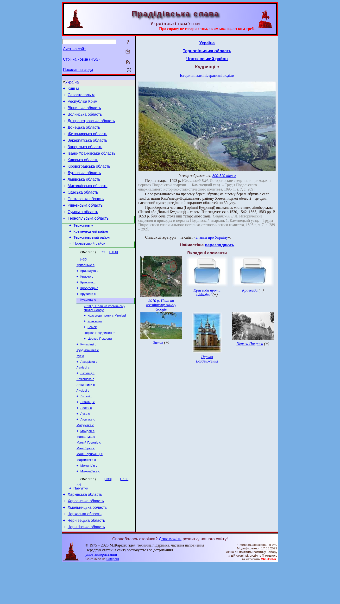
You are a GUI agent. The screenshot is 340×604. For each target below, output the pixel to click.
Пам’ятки (81, 524)
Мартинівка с (86, 494)
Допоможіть (170, 579)
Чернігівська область (86, 567)
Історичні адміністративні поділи (207, 75)
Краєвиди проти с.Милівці (107, 338)
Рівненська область (85, 219)
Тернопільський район (92, 255)
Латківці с (87, 400)
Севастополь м (81, 96)
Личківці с (87, 431)
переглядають (219, 244)
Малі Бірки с (85, 481)
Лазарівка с (88, 388)
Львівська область (84, 190)
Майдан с (87, 463)
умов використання (101, 595)
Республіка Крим (82, 104)
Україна (72, 82)
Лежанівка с (85, 406)
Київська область (83, 168)
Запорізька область (85, 154)
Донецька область (84, 132)
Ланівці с (83, 394)
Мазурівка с (85, 456)
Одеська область (83, 205)
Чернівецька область (86, 560)
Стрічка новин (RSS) (81, 59)
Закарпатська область (87, 147)
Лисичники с (85, 413)
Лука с (85, 444)
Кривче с (86, 296)
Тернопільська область (88, 233)
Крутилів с (87, 315)
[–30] (84, 277)
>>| (78, 520)
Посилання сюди (78, 70)
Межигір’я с (88, 500)
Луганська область (84, 183)
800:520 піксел (224, 176)
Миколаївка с (90, 507)
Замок (92, 350)
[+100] (124, 514)
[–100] (113, 270)
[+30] (108, 514)
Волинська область (85, 118)
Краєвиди (95, 344)
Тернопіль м (83, 241)
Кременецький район (91, 248)
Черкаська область (84, 553)
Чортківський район (89, 261)
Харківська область (85, 531)
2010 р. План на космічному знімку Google (161, 305)
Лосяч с (86, 438)
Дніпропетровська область (91, 125)
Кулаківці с (88, 369)
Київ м (73, 89)
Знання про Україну (211, 237)
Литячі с (86, 425)
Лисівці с (82, 419)
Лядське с (87, 450)
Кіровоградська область (89, 176)
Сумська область (83, 226)
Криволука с (89, 290)
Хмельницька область (87, 546)
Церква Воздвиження (99, 356)
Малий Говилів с (88, 475)
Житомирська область (87, 140)
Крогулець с (89, 308)
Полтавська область (86, 212)
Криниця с (87, 302)
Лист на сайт (74, 49)
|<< (103, 270)
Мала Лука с (85, 469)
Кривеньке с (85, 283)
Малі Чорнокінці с (89, 488)
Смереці (113, 599)
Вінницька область (84, 111)
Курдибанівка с (87, 375)
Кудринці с (88, 321)
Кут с (80, 381)
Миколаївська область (87, 197)
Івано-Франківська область (91, 161)
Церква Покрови (100, 363)
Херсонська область (86, 538)
